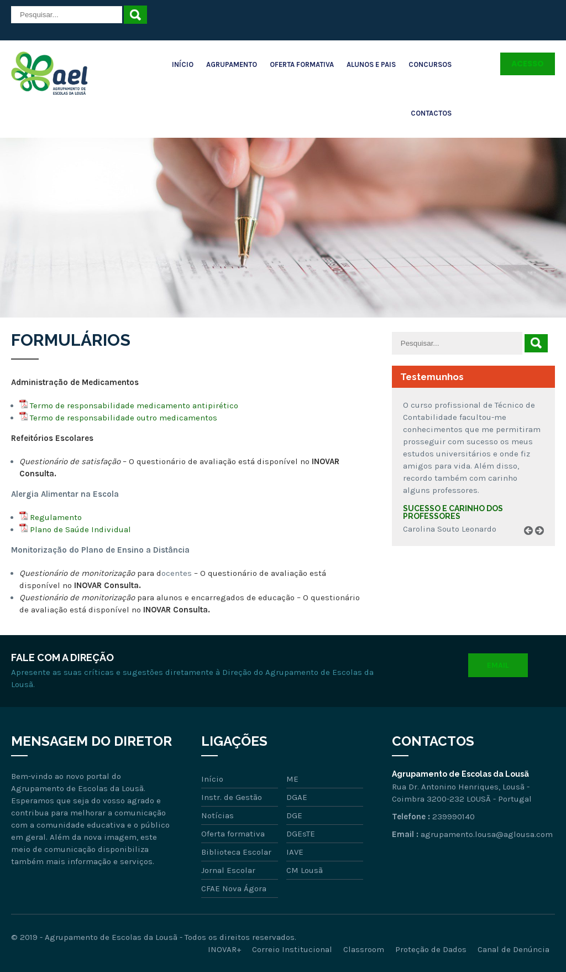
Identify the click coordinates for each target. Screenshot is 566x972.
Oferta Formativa (302, 64)
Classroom (363, 949)
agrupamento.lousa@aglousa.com (487, 834)
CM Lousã (304, 870)
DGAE (296, 797)
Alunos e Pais (371, 64)
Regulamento (56, 517)
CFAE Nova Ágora (233, 888)
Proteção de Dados (431, 949)
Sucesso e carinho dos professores (453, 512)
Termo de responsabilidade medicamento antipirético (134, 405)
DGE (294, 815)
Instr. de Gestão (231, 797)
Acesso (527, 63)
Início (182, 64)
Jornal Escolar (228, 870)
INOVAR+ (224, 949)
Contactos (431, 113)
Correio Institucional (292, 949)
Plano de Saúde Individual (80, 529)
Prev (532, 543)
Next (543, 543)
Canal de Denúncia (513, 949)
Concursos (430, 64)
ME (292, 779)
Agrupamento (231, 64)
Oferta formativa (233, 834)
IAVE (294, 852)
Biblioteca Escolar (236, 852)
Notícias (217, 815)
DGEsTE (300, 834)
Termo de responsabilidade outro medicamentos (123, 418)
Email (498, 665)
